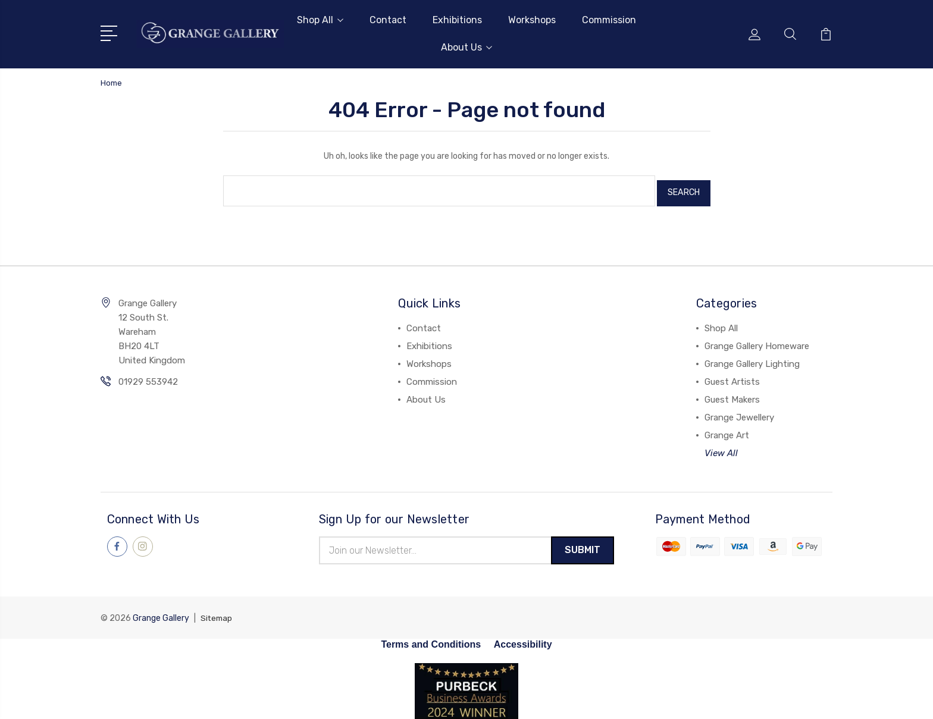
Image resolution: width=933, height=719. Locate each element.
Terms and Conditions (431, 641)
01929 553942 (148, 377)
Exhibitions (457, 20)
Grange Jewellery (739, 412)
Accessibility (523, 641)
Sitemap (217, 615)
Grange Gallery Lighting (752, 359)
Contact (388, 20)
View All (721, 448)
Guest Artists (732, 377)
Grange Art (727, 430)
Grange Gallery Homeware (757, 341)
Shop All (320, 20)
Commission (609, 20)
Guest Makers (732, 395)
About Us (466, 47)
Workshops (532, 20)
